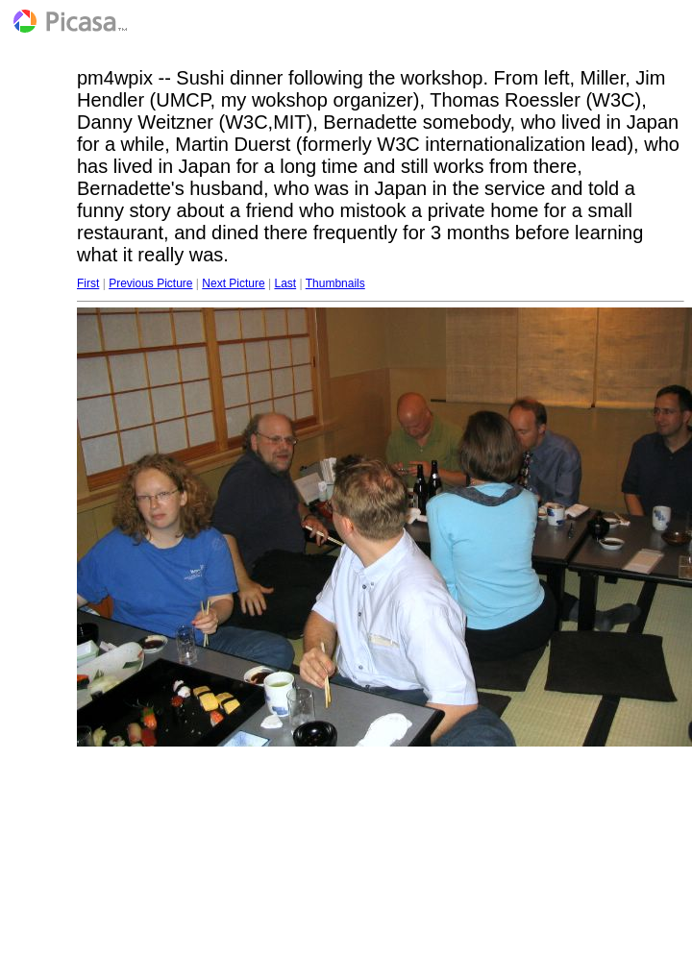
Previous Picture (150, 283)
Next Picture (233, 283)
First (88, 283)
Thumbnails (335, 283)
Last (285, 283)
